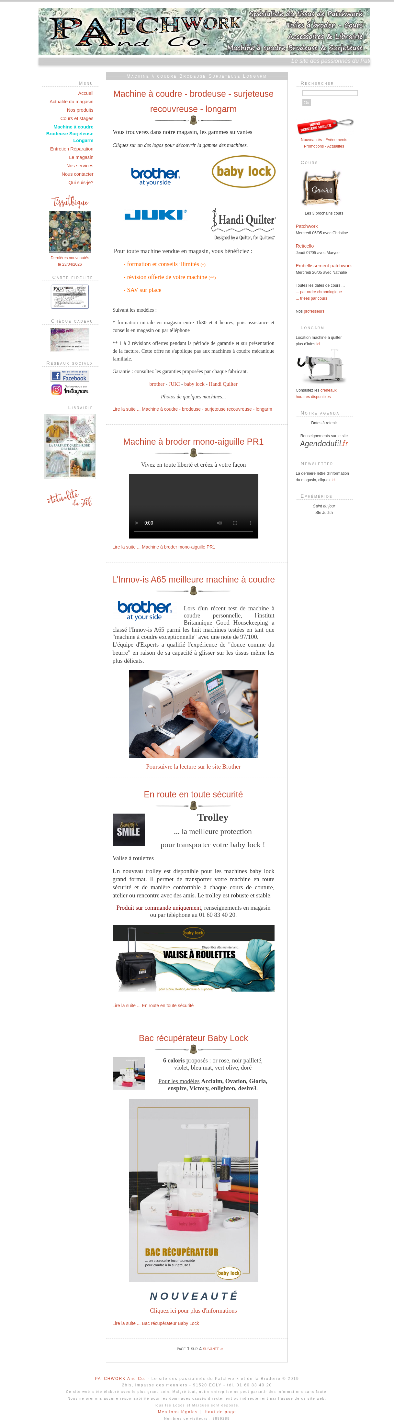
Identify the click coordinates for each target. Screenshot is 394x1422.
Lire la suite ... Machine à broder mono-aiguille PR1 (164, 547)
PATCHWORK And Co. (120, 1378)
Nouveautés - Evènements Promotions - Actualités (325, 140)
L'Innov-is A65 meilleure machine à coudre (193, 579)
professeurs (314, 311)
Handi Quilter (223, 384)
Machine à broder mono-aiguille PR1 (193, 442)
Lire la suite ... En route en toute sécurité (153, 1005)
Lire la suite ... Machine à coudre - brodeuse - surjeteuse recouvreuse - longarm (192, 409)
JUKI (174, 384)
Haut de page (220, 1412)
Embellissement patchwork (324, 265)
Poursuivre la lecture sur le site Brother (193, 766)
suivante (211, 1348)
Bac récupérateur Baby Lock (193, 1038)
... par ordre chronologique (319, 292)
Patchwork (307, 226)
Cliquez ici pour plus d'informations (193, 1310)
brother (157, 384)
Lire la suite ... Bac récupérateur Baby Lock (156, 1323)
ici (318, 344)
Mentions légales (178, 1412)
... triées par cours (311, 298)
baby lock (194, 384)
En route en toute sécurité (193, 794)
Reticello (305, 246)
